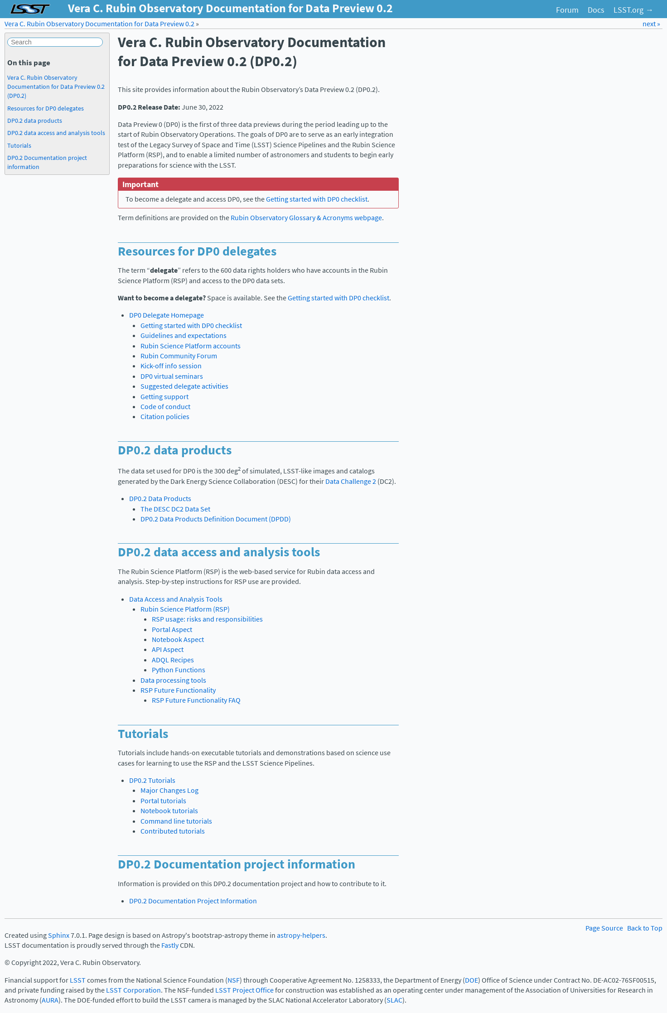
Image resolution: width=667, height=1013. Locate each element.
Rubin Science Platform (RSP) (185, 609)
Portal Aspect (172, 629)
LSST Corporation (133, 990)
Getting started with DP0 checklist (191, 325)
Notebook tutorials (169, 810)
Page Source (604, 928)
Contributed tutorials (172, 831)
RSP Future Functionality (178, 690)
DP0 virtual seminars (171, 376)
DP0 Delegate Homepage (166, 315)
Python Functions (178, 670)
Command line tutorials (176, 821)
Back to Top (644, 928)
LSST (78, 980)
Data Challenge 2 (350, 481)
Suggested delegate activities (184, 386)
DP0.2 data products (34, 120)
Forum (567, 10)
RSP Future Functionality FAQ (196, 700)
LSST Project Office (244, 990)
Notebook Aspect (178, 639)
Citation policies (164, 416)
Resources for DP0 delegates (45, 108)
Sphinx (58, 935)
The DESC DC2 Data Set (175, 509)
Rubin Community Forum (178, 356)
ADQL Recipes (173, 660)
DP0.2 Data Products (160, 498)
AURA (50, 1000)
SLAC (394, 1000)
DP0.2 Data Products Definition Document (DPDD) (215, 519)
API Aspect (168, 649)
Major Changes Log (169, 790)
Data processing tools (173, 680)
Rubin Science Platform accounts (190, 346)
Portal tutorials (163, 801)
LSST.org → (633, 10)
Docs (596, 10)
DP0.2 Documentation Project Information (193, 901)
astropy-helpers (301, 935)
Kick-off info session (171, 366)
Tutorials (19, 145)
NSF (233, 980)
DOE (471, 980)
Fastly (170, 945)
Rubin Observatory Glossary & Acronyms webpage (306, 217)
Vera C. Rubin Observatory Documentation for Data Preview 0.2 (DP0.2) (56, 86)
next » (651, 24)
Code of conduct (165, 406)
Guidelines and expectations (183, 335)
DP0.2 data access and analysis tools (56, 132)
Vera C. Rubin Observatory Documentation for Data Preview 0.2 (99, 24)
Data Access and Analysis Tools (175, 599)
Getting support (164, 396)
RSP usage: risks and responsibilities (207, 619)
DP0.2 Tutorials (152, 780)
